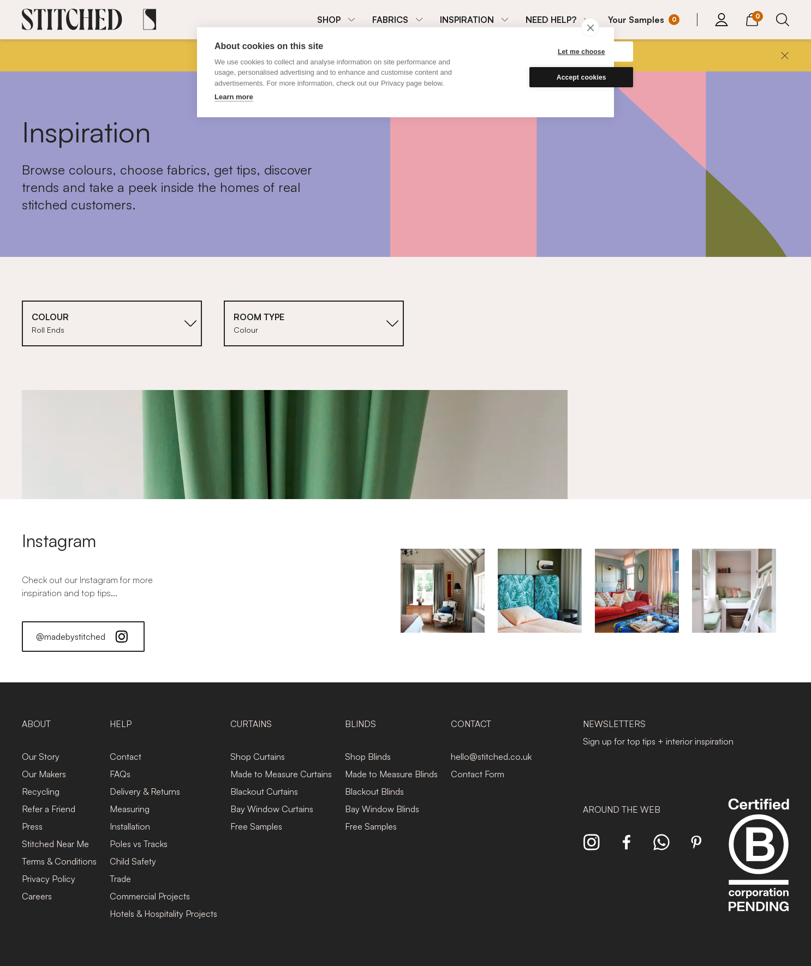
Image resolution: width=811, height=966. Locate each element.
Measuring (130, 808)
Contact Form (477, 774)
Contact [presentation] (471, 723)
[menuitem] (336, 19)
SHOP (329, 19)
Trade (120, 878)
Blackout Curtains (264, 791)
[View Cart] (752, 18)
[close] (590, 27)
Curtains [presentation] (251, 723)
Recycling (40, 791)
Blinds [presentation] (360, 723)
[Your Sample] (643, 19)
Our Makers (44, 774)
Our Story (40, 756)
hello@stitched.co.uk (491, 756)
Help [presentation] (121, 723)
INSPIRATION (467, 19)
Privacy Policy (48, 878)
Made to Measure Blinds (391, 774)
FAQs (120, 774)
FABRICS (390, 19)
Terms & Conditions (59, 861)
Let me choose (544, 52)
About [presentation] (36, 723)
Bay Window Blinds (382, 808)
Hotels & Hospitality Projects (163, 913)
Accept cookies (544, 77)
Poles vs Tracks (139, 843)
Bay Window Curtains (271, 808)
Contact (125, 756)
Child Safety (133, 861)
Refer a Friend (48, 808)
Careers (37, 896)
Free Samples (256, 826)
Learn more (233, 97)
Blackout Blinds (374, 791)
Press (32, 826)
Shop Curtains (257, 756)
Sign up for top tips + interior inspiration (658, 741)
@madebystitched (83, 636)
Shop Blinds (368, 756)
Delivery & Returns (145, 791)
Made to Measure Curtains (281, 774)
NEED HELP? (551, 19)
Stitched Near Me (55, 843)
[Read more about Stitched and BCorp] (758, 867)
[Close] (785, 55)
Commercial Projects (150, 896)
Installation (130, 826)
